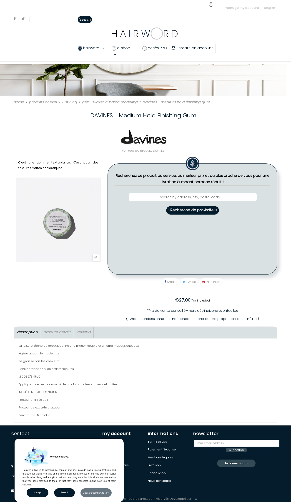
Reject (64, 492)
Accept (37, 492)
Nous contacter (159, 481)
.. (95, 7)
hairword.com (236, 463)
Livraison (154, 465)
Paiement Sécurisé (162, 449)
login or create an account (74, 7)
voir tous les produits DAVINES (143, 151)
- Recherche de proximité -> (192, 210)
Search (85, 19)
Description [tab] (27, 332)
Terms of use (157, 442)
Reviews (84, 332)
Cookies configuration (96, 493)
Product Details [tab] (57, 332)
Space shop (157, 473)
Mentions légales (160, 457)
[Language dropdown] (270, 5)
